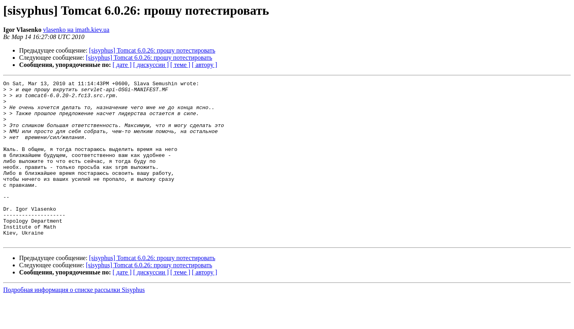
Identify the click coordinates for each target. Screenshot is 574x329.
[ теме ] (180, 64)
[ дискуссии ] (151, 64)
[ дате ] (122, 64)
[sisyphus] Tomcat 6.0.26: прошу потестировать (152, 50)
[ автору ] (204, 64)
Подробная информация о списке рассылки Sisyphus (74, 322)
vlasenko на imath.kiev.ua (76, 29)
